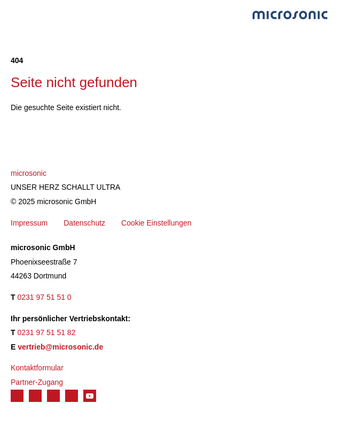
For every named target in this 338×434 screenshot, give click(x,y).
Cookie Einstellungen (156, 223)
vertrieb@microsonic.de (60, 347)
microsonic (28, 173)
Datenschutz (84, 223)
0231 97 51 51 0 (44, 297)
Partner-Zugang (37, 382)
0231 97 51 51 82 (46, 332)
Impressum (29, 223)
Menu (16, 14)
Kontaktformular (37, 367)
